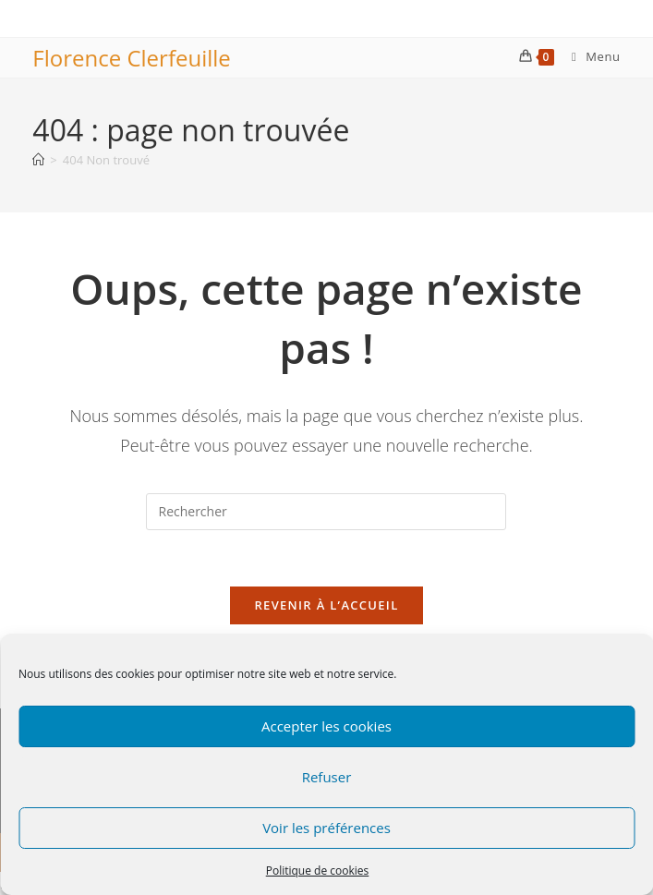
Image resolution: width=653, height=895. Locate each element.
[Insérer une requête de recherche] (326, 511)
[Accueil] (38, 159)
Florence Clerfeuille (131, 57)
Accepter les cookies (326, 726)
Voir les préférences (326, 827)
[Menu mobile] (589, 56)
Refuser (327, 777)
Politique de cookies (317, 870)
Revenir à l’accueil (326, 605)
